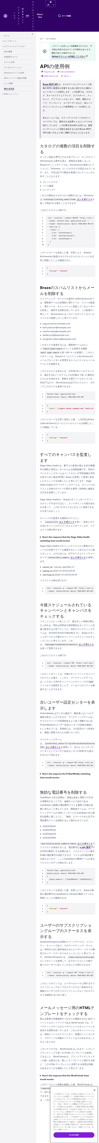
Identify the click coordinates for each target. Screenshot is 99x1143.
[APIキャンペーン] (11, 94)
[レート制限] (8, 83)
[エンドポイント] (10, 41)
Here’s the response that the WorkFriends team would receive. (64, 1077)
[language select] (51, 4)
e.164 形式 (85, 847)
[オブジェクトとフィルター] (15, 46)
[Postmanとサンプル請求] (14, 73)
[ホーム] (6, 36)
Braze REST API (50, 84)
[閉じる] (94, 1090)
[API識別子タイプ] (11, 57)
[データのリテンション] (13, 67)
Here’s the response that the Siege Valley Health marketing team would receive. (65, 539)
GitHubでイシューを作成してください (68, 56)
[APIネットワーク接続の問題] (15, 78)
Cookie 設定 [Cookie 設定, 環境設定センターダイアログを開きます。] (74, 1135)
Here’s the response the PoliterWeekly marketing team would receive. (65, 775)
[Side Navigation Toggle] (32, 34)
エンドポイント (67, 199)
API (41, 39)
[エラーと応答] (9, 62)
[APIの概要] (8, 51)
